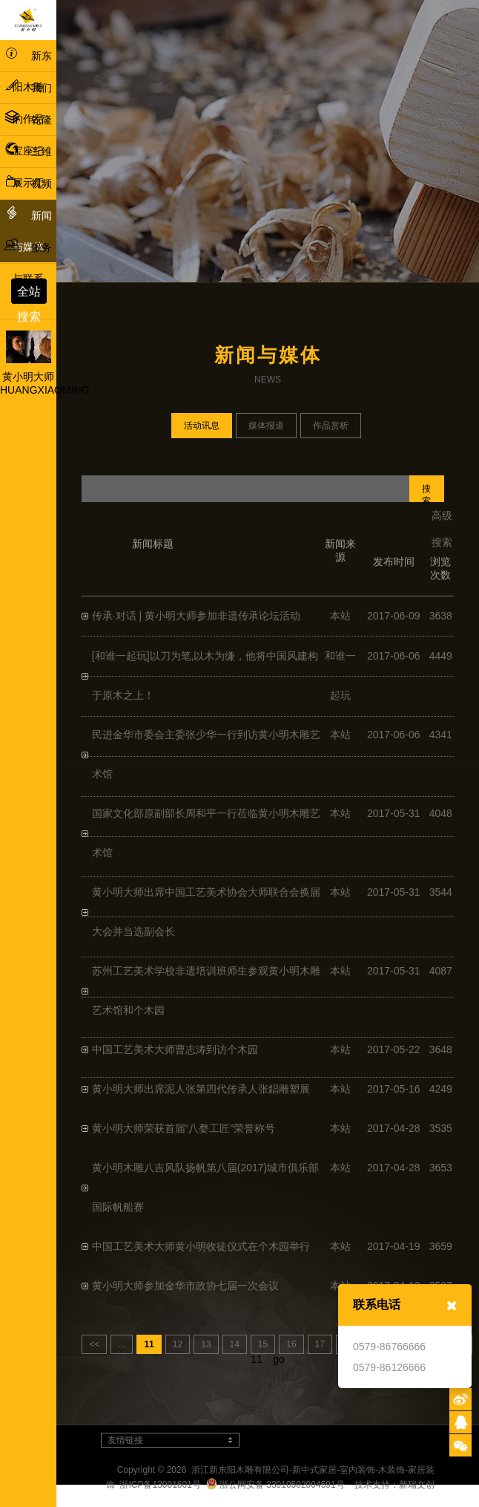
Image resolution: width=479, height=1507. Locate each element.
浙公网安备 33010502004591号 (275, 1485)
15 (263, 1344)
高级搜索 (442, 529)
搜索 (426, 493)
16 (291, 1344)
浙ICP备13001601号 (159, 1485)
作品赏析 (330, 425)
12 (177, 1344)
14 (235, 1344)
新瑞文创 (417, 1485)
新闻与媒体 (28, 229)
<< (94, 1344)
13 (206, 1344)
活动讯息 (201, 425)
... (121, 1344)
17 (320, 1344)
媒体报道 (266, 425)
